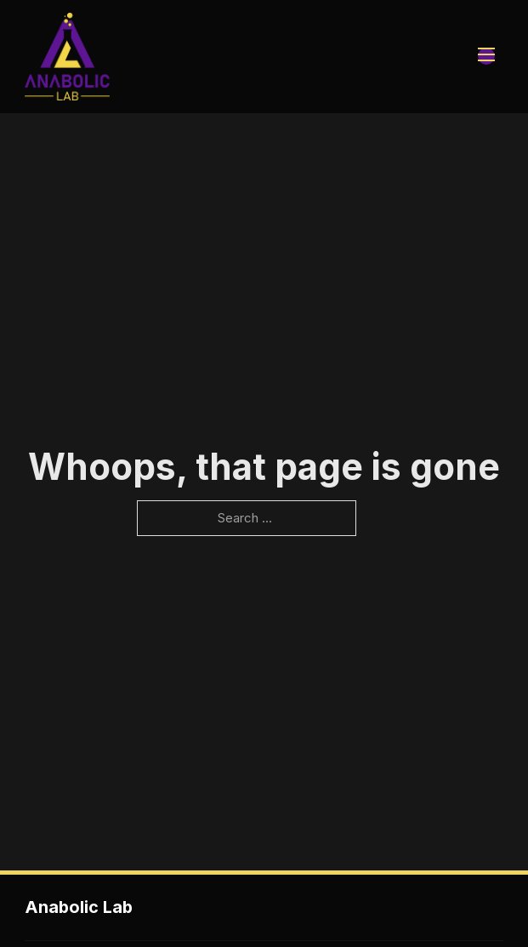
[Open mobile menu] (486, 56)
